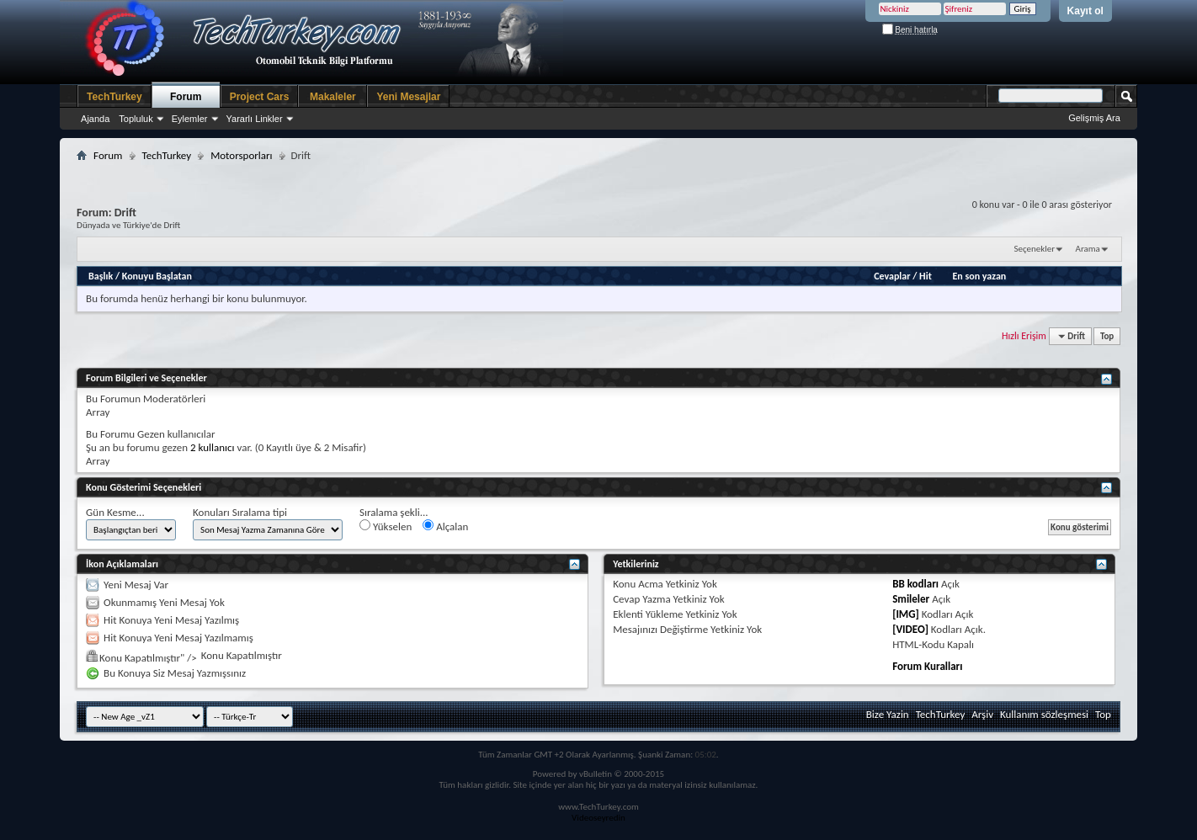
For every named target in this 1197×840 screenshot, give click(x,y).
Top (1107, 336)
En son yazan (979, 276)
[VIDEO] (910, 629)
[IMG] (905, 614)
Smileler (910, 599)
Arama (1088, 248)
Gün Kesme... (115, 512)
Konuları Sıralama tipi (240, 512)
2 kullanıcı (212, 447)
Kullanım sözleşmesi (1044, 714)
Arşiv (982, 714)
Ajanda (95, 119)
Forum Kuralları (927, 666)
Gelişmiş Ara (1094, 118)
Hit (925, 276)
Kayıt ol (1085, 11)
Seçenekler (1034, 248)
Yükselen (385, 526)
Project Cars (260, 97)
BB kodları (915, 583)
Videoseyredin (598, 817)
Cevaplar (892, 276)
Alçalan (445, 526)
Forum (185, 97)
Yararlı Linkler (254, 119)
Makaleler (333, 97)
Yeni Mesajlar (408, 97)
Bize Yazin (887, 714)
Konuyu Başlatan (157, 276)
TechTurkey (114, 97)
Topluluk (135, 119)
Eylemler (190, 119)
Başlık (100, 276)
